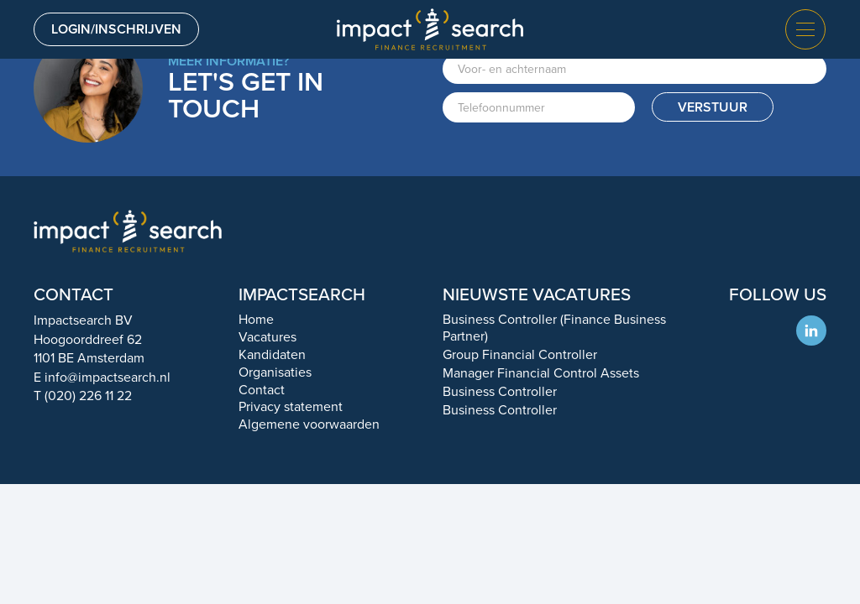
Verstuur (712, 107)
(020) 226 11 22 (88, 395)
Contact (262, 389)
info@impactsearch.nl (107, 377)
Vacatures (267, 336)
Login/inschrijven (116, 29)
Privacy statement (291, 406)
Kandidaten (272, 354)
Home (256, 319)
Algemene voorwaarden (309, 424)
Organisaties (275, 372)
